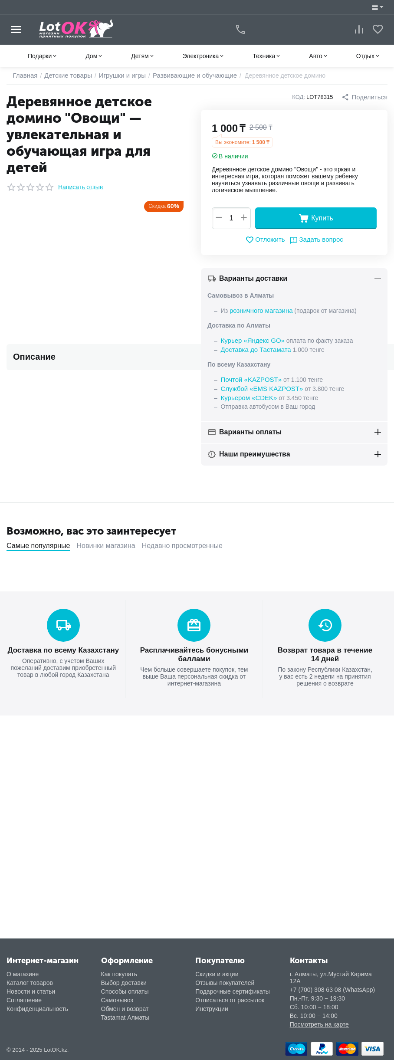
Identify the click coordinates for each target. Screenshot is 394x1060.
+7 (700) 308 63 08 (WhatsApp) (332, 989)
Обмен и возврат (125, 1008)
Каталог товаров (30, 982)
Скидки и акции (216, 974)
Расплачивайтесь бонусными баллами (194, 651)
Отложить (267, 240)
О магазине (23, 974)
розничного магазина (259, 310)
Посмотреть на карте (319, 1024)
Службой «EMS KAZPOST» (259, 386)
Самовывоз (117, 1000)
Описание (34, 356)
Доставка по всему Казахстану (63, 647)
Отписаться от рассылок (229, 1000)
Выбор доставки (124, 982)
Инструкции (211, 1008)
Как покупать (119, 974)
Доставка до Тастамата (254, 348)
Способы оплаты (125, 991)
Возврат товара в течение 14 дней (325, 651)
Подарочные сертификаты (232, 991)
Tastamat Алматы (125, 1017)
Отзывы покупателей (224, 982)
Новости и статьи (31, 991)
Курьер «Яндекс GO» (251, 339)
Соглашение (24, 1000)
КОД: (301, 97)
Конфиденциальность (37, 1008)
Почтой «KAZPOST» (249, 377)
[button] (365, 97)
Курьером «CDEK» (247, 395)
